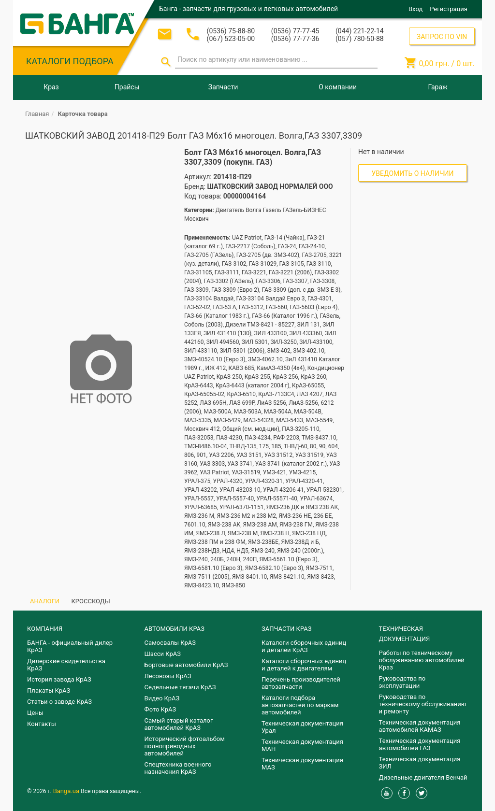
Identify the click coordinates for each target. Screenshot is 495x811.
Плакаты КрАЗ (48, 690)
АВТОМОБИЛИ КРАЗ (174, 628)
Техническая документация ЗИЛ (420, 762)
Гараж (438, 87)
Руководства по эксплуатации (402, 682)
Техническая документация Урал (302, 727)
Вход (415, 9)
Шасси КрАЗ (163, 653)
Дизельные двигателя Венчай (423, 777)
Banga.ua (67, 791)
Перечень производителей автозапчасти (301, 683)
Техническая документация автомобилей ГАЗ (420, 744)
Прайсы (127, 87)
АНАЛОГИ (44, 601)
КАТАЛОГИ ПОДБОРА (70, 61)
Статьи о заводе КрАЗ (59, 701)
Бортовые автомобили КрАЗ (186, 665)
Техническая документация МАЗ (302, 763)
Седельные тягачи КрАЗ (180, 687)
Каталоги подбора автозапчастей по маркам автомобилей (300, 705)
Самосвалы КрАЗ (170, 642)
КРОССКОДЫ (91, 601)
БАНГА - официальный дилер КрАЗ (70, 646)
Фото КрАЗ (160, 709)
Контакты (41, 723)
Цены (35, 712)
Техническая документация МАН (302, 745)
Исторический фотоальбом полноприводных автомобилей (185, 746)
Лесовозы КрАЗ (168, 676)
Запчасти (223, 87)
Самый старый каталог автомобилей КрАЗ (179, 724)
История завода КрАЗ (59, 679)
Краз (51, 87)
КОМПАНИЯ (44, 628)
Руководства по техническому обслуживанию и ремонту (422, 704)
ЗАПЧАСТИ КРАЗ (286, 628)
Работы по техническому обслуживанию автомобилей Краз (422, 660)
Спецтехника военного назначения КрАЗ (178, 768)
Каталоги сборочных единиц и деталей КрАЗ (304, 646)
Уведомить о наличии (413, 173)
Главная (37, 113)
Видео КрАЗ (162, 698)
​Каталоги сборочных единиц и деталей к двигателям (304, 664)
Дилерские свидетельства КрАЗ (66, 664)
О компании (338, 87)
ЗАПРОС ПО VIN (442, 37)
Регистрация (448, 9)
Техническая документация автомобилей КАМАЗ (420, 726)
